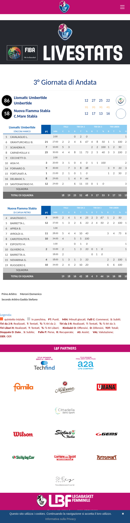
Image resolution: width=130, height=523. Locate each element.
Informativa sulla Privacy (60, 519)
